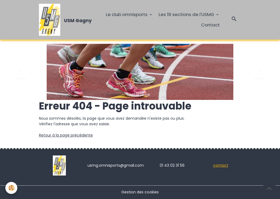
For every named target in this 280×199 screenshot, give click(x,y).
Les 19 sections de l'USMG (187, 14)
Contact (210, 25)
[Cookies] (11, 188)
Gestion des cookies (140, 192)
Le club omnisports (127, 14)
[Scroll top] (269, 188)
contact (220, 165)
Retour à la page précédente (66, 135)
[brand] (64, 20)
